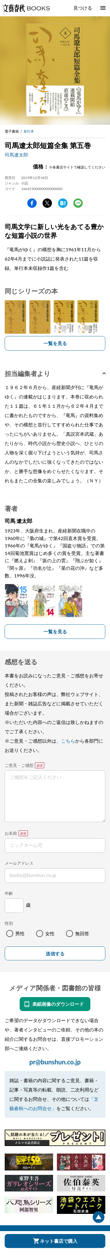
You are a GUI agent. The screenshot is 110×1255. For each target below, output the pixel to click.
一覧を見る (55, 343)
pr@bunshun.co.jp (55, 1062)
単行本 (28, 131)
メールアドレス (19, 863)
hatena (62, 203)
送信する (55, 953)
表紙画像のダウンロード (58, 1004)
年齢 (9, 893)
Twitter (47, 203)
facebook (32, 203)
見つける (82, 7)
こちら (68, 740)
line (78, 203)
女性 (50, 933)
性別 (9, 923)
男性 (20, 933)
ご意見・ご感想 (19, 765)
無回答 (82, 933)
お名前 (11, 833)
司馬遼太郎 (16, 154)
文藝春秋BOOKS (26, 8)
